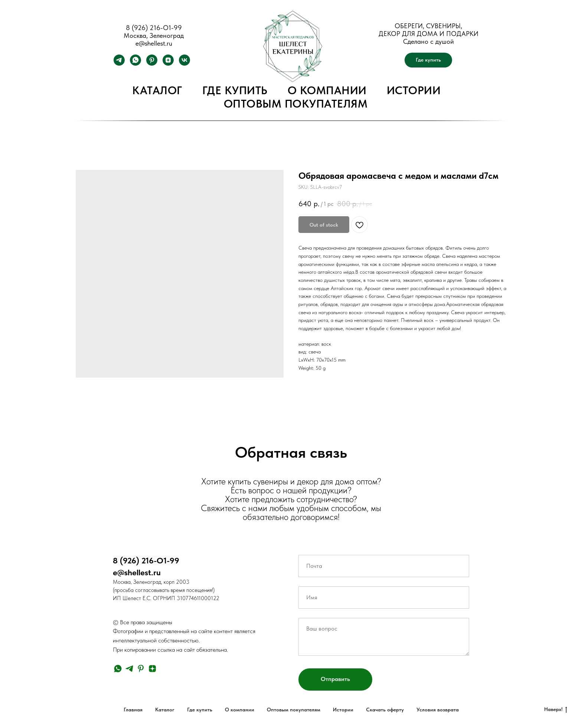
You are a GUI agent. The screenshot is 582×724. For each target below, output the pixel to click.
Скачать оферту (385, 710)
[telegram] (119, 63)
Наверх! (555, 709)
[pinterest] (151, 63)
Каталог (157, 90)
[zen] (168, 63)
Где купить (235, 90)
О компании (327, 90)
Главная (133, 710)
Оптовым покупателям (296, 103)
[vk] (184, 63)
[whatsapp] (135, 63)
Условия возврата (437, 710)
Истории (414, 90)
